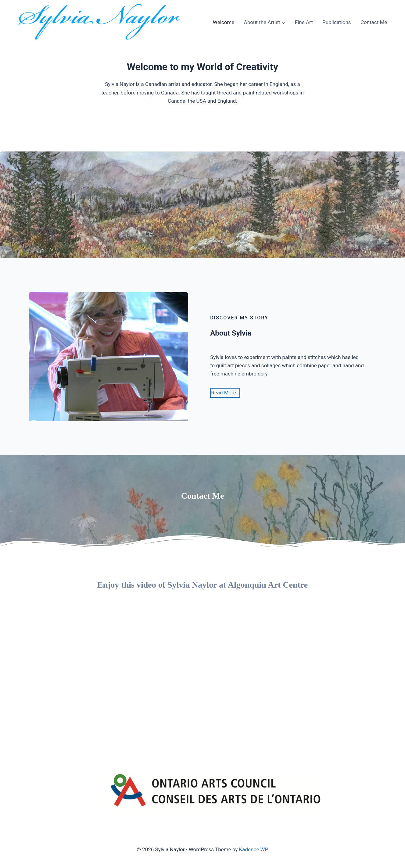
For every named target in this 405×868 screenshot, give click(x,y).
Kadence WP (253, 849)
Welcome (224, 22)
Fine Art (304, 22)
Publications (336, 22)
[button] (225, 393)
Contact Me (373, 22)
